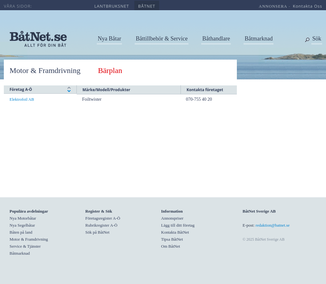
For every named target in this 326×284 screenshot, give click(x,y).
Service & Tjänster (25, 246)
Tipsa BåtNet (172, 239)
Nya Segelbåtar (22, 225)
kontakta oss (307, 6)
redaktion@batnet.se (273, 225)
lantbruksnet (111, 6)
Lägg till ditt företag (178, 225)
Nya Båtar (109, 38)
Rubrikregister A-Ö (101, 225)
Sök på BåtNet (97, 232)
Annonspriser (172, 218)
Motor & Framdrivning (48, 70)
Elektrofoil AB (22, 99)
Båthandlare (216, 38)
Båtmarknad (258, 38)
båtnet (146, 6)
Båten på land (21, 232)
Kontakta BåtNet (175, 232)
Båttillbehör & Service (162, 38)
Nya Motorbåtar (23, 218)
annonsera (273, 6)
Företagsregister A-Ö (102, 218)
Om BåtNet (170, 246)
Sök (316, 38)
